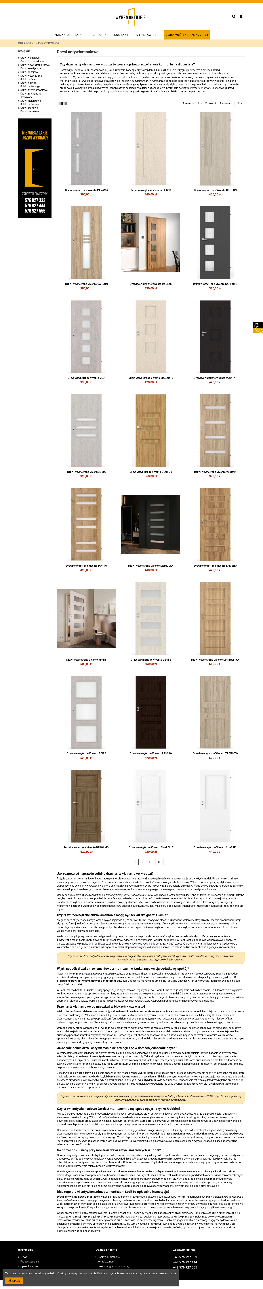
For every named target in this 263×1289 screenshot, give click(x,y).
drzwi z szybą (220, 1227)
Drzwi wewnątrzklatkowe (35, 64)
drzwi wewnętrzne (181, 1038)
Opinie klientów (29, 1266)
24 (240, 103)
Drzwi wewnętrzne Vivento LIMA (86, 471)
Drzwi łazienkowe (30, 100)
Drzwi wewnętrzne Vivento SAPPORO (215, 283)
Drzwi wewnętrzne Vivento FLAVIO (150, 190)
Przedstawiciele (29, 1261)
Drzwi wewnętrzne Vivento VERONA (215, 471)
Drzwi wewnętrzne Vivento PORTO (86, 565)
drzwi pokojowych (197, 1227)
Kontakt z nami (106, 1261)
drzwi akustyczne (111, 1185)
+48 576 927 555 (185, 1267)
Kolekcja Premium (30, 104)
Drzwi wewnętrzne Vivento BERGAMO (86, 847)
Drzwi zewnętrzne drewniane (30, 95)
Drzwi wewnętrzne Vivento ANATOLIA (151, 847)
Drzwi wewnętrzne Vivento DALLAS (151, 283)
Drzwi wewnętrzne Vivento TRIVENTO (215, 753)
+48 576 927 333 (185, 1257)
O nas (23, 1257)
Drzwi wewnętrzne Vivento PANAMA (86, 190)
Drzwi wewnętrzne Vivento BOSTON (215, 190)
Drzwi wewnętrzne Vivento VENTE (151, 659)
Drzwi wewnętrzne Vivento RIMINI (86, 659)
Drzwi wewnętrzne (31, 75)
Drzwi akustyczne (30, 68)
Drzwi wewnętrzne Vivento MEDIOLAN (151, 565)
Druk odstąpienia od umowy (114, 1266)
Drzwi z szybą (28, 82)
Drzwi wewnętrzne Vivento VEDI (86, 377)
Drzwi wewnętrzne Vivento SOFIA (86, 753)
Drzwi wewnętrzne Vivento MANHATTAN (215, 659)
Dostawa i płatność (109, 1257)
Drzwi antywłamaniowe (34, 89)
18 (159, 862)
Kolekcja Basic (28, 79)
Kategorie (24, 51)
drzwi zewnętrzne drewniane (223, 1080)
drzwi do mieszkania (153, 1038)
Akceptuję (14, 1280)
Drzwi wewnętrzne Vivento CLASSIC (215, 847)
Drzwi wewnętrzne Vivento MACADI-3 (150, 377)
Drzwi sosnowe (29, 107)
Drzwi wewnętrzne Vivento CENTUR (150, 471)
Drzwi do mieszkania (32, 61)
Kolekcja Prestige (30, 86)
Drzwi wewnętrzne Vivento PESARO (151, 753)
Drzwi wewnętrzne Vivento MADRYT (215, 377)
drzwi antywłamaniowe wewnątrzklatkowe (210, 943)
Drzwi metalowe (29, 111)
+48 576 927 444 (185, 1262)
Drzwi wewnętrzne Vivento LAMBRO (215, 565)
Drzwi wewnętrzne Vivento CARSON (86, 283)
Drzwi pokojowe (29, 72)
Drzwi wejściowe (30, 57)
